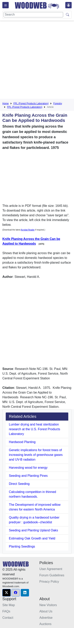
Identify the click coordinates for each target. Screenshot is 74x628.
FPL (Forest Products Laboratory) (31, 103)
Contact (7, 617)
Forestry (57, 103)
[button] (6, 592)
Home (5, 103)
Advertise (46, 617)
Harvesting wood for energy (28, 467)
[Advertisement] (37, 60)
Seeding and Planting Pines (28, 475)
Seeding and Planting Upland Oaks (33, 530)
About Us (45, 611)
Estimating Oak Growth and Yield (32, 538)
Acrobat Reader (28, 230)
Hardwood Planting (22, 442)
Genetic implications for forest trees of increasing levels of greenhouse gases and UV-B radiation (36, 454)
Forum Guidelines (51, 575)
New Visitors (48, 605)
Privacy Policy (49, 581)
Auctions (45, 624)
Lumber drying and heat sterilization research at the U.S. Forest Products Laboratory (34, 429)
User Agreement (50, 569)
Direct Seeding (19, 483)
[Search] (33, 14)
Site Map (8, 605)
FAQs (6, 611)
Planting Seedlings (22, 546)
